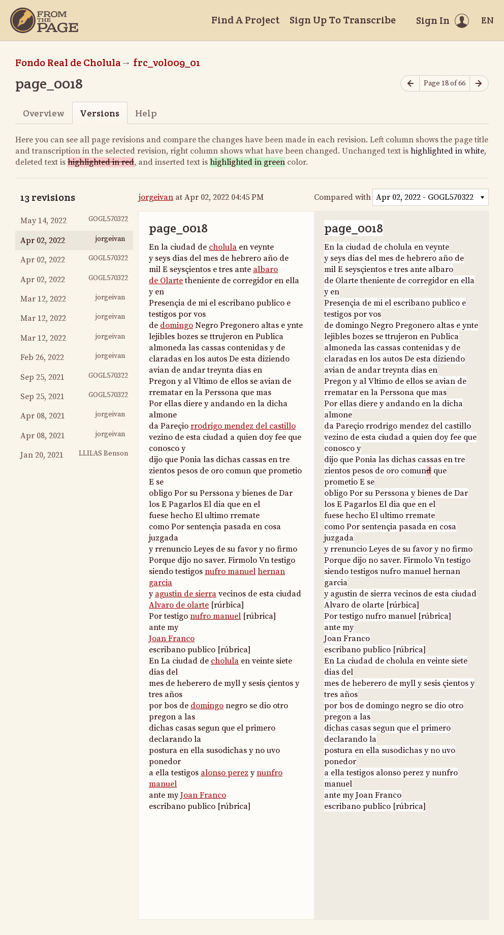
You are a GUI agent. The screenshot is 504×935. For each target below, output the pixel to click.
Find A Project (245, 19)
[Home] (44, 20)
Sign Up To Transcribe (343, 19)
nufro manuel (230, 571)
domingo (176, 325)
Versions (99, 113)
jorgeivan (156, 197)
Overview (43, 113)
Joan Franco (172, 639)
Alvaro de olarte (179, 605)
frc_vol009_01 (166, 62)
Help (146, 113)
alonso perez (224, 773)
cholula (223, 247)
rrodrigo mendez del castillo (243, 426)
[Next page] (479, 83)
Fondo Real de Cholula (68, 62)
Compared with (342, 197)
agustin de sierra (185, 594)
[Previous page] (410, 83)
